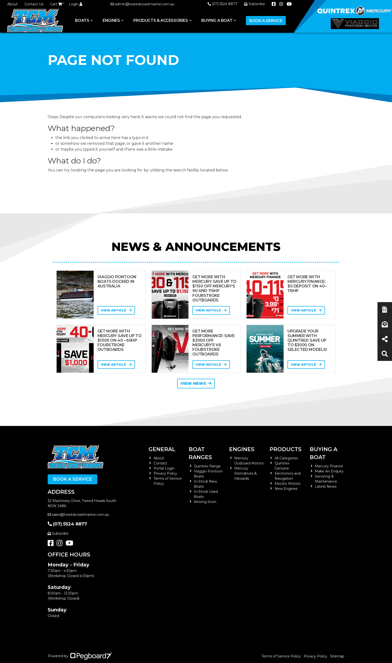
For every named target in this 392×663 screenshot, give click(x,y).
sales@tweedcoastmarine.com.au (78, 514)
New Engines (286, 488)
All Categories (286, 458)
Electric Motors (287, 483)
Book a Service (265, 20)
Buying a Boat (216, 20)
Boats (82, 20)
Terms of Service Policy (281, 656)
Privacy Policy (165, 473)
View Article (116, 310)
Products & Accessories (160, 20)
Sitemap (337, 656)
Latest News (325, 486)
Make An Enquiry (329, 471)
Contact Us (33, 4)
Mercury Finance (329, 466)
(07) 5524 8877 (222, 4)
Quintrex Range (207, 466)
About (12, 4)
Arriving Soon (205, 502)
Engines (111, 20)
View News (196, 383)
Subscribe (58, 533)
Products (286, 449)
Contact (160, 463)
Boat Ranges (200, 453)
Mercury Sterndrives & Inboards (245, 473)
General (162, 449)
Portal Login (164, 468)
